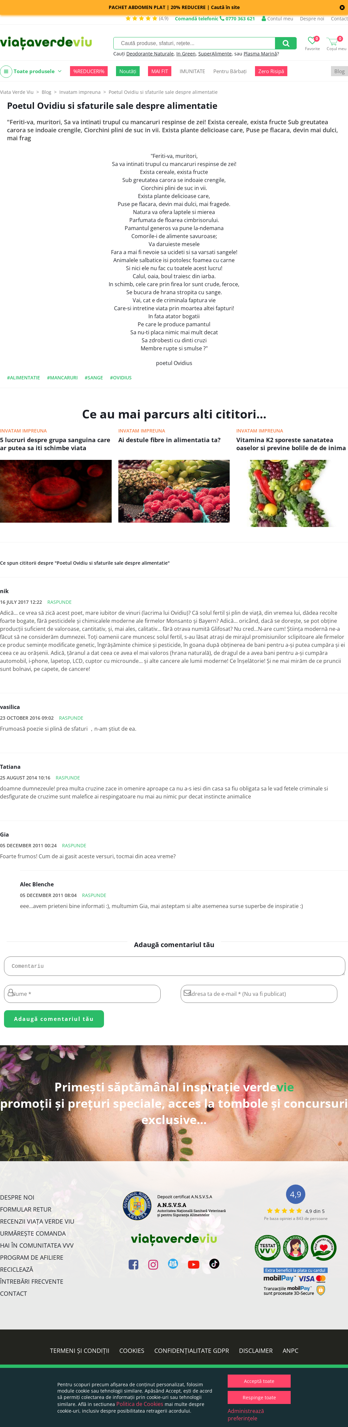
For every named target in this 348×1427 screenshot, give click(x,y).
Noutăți (127, 71)
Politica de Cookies (139, 1404)
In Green (186, 53)
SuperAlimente (215, 53)
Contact (339, 18)
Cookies (131, 1353)
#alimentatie (23, 377)
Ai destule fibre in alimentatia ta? (169, 440)
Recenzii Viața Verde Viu (37, 1224)
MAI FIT (159, 71)
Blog (339, 71)
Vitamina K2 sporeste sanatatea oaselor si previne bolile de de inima (291, 444)
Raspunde (59, 602)
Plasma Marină (260, 53)
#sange (94, 377)
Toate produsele (31, 71)
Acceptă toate (259, 1381)
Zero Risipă (271, 71)
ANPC (290, 1353)
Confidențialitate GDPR (191, 1353)
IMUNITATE (192, 71)
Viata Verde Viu (17, 92)
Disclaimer (256, 1353)
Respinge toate (259, 1397)
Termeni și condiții (79, 1353)
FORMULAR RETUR (25, 1212)
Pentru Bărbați (230, 71)
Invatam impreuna (23, 430)
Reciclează (16, 1272)
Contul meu (277, 18)
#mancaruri (62, 377)
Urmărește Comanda (33, 1236)
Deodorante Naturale (150, 53)
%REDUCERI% (88, 71)
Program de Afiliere (31, 1260)
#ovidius (121, 377)
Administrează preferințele (246, 1414)
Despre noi (312, 18)
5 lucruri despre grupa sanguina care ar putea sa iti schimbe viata (55, 444)
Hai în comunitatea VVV (37, 1248)
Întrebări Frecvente (31, 1284)
